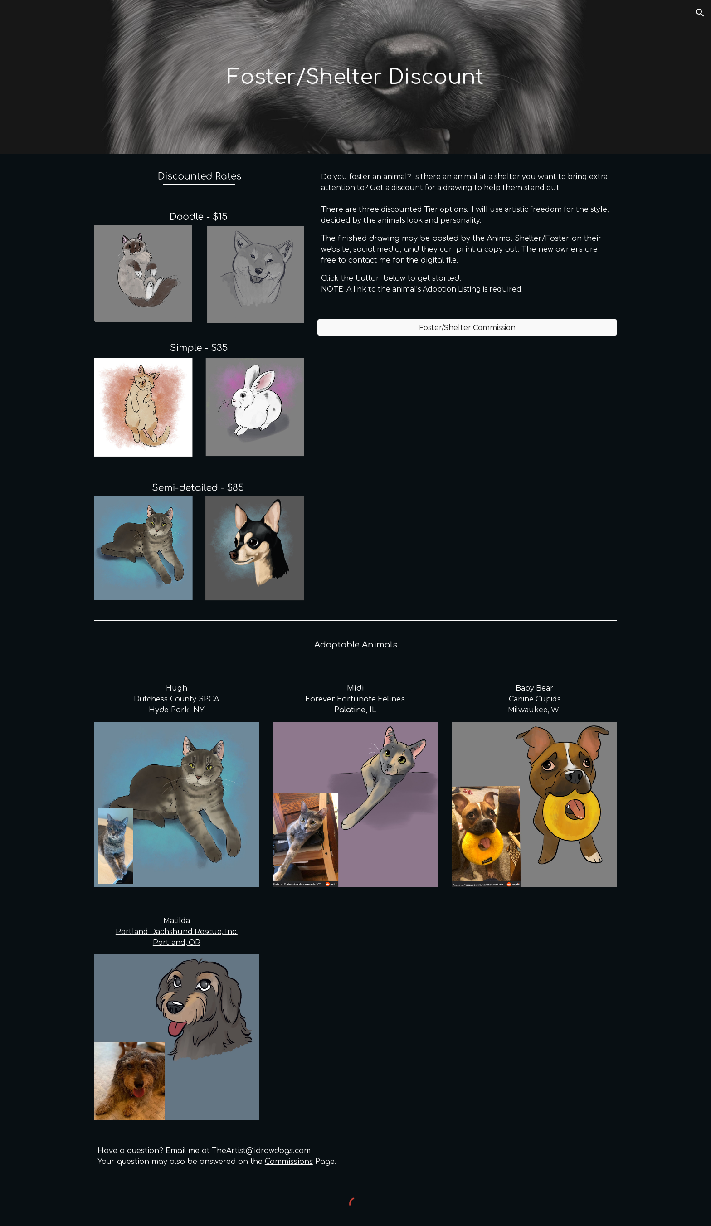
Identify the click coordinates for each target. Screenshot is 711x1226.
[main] (355, 77)
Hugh (176, 688)
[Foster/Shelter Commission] (467, 327)
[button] (700, 13)
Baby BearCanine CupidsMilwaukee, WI (534, 699)
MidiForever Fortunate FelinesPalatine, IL (355, 699)
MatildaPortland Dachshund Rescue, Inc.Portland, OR (177, 931)
